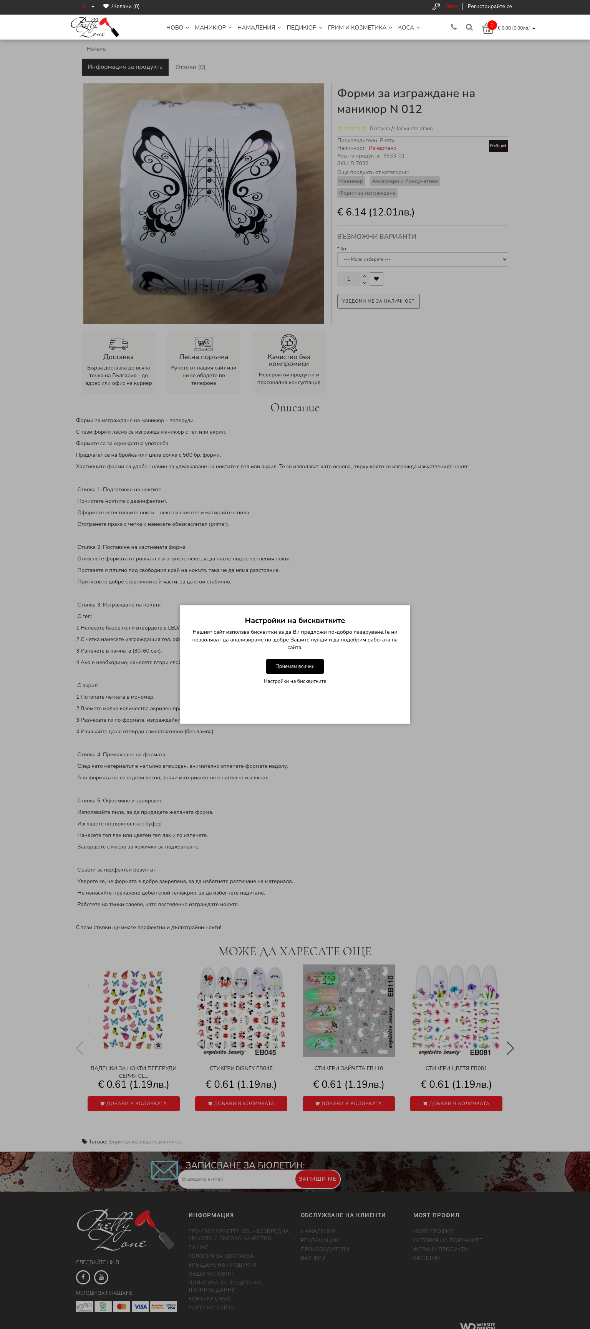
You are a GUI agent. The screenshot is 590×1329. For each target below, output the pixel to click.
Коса (409, 27)
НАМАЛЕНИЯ (259, 27)
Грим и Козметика (360, 27)
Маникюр (213, 27)
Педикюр (304, 27)
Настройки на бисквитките (295, 681)
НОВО (178, 27)
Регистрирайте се (490, 6)
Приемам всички (295, 666)
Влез (452, 6)
